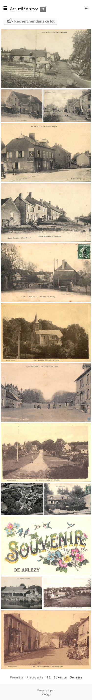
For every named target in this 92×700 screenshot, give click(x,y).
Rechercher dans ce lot (34, 21)
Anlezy (32, 9)
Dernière (76, 677)
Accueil (16, 9)
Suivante (60, 677)
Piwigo (46, 694)
